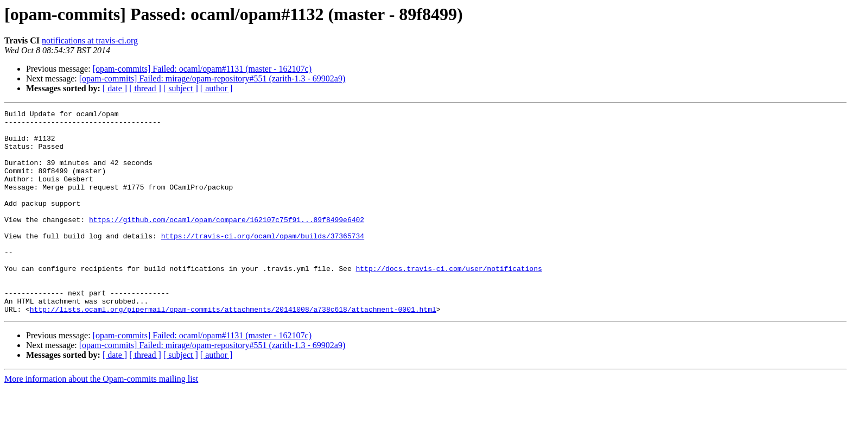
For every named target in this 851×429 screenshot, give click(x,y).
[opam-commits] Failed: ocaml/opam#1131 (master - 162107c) (202, 68)
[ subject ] (180, 88)
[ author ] (216, 88)
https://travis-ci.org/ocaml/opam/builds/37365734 (262, 262)
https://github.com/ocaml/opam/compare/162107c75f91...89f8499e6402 (226, 242)
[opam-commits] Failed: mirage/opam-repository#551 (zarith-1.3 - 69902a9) (212, 78)
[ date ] (115, 88)
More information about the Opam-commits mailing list (101, 419)
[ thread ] (145, 88)
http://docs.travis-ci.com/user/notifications (448, 301)
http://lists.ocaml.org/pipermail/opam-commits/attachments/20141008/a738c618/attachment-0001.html (233, 350)
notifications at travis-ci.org (90, 40)
